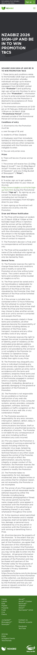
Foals (3, 610)
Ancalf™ (22, 599)
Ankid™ (22, 608)
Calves (4, 599)
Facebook (23, 626)
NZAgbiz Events (8, 638)
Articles (4, 634)
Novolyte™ (5, 624)
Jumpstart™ (6, 620)
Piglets (4, 606)
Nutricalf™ (23, 604)
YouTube (22, 628)
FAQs (3, 636)
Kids (3, 604)
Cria (3, 612)
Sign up (30, 2)
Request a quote (25, 622)
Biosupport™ (6, 622)
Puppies (4, 608)
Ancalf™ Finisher (25, 601)
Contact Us (23, 620)
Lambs (4, 601)
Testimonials (6, 640)
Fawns (4, 614)
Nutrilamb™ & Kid (26, 610)
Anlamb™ (22, 606)
